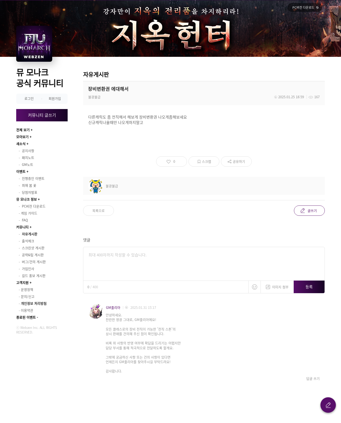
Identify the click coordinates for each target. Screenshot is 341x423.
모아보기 (22, 136)
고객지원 (22, 282)
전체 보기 (23, 129)
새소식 (20, 143)
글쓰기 (312, 210)
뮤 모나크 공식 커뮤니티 (39, 77)
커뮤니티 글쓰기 (42, 115)
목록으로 (98, 210)
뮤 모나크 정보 (26, 199)
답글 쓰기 (313, 378)
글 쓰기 (328, 405)
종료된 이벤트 (26, 317)
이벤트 (20, 171)
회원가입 (55, 98)
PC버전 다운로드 (303, 7)
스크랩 (206, 161)
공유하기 (239, 161)
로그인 (29, 98)
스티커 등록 (254, 287)
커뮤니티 (22, 226)
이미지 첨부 (277, 285)
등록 (309, 287)
